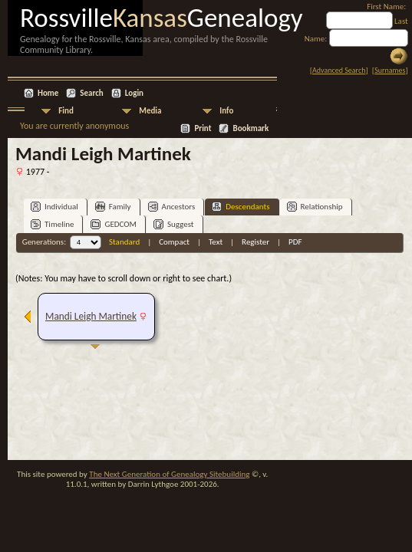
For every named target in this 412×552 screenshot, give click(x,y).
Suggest (173, 224)
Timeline (52, 224)
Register (255, 242)
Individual (54, 206)
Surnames (389, 70)
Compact (174, 242)
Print (202, 128)
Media (150, 111)
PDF (295, 242)
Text (215, 242)
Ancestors (172, 206)
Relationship (315, 206)
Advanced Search (338, 70)
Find (66, 111)
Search (91, 93)
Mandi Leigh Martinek (91, 316)
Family (113, 206)
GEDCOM (114, 224)
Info (226, 111)
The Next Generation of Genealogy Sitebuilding (169, 474)
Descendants (240, 206)
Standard (124, 242)
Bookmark (250, 128)
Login (134, 93)
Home (48, 93)
